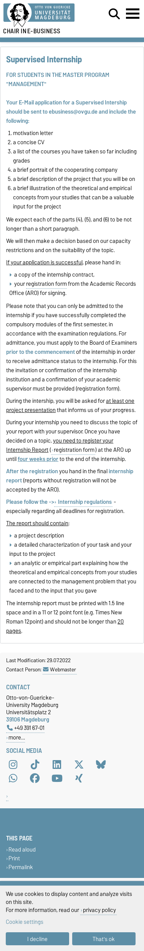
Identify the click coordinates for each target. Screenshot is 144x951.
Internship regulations (84, 501)
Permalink (20, 867)
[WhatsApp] (13, 778)
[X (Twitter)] (79, 764)
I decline (37, 939)
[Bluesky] (101, 764)
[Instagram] (13, 764)
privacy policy (99, 910)
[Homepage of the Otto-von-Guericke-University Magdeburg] (44, 15)
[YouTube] (57, 778)
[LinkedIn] (57, 764)
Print (14, 858)
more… (16, 737)
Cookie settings (24, 922)
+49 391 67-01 (26, 728)
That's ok (104, 939)
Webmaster (59, 669)
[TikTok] (35, 764)
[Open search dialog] (114, 14)
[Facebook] (35, 778)
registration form (46, 283)
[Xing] (79, 778)
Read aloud (22, 849)
